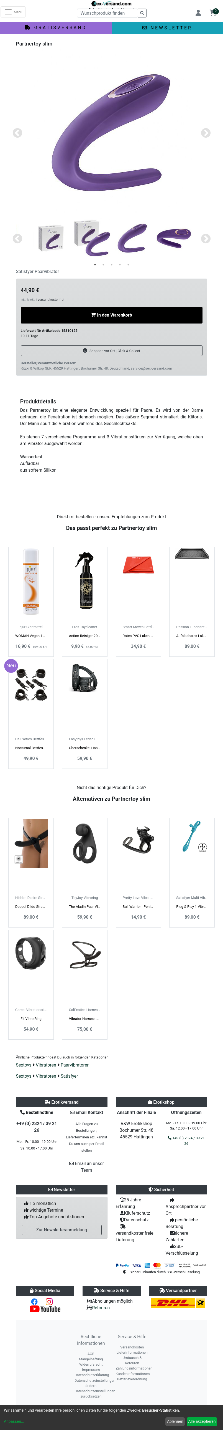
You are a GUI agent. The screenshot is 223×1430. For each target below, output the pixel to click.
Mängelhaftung (91, 1359)
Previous (17, 133)
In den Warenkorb (111, 315)
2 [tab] (103, 264)
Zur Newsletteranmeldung (61, 1229)
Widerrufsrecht (90, 1364)
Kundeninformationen (133, 1374)
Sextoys (24, 1065)
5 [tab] (128, 264)
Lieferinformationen (132, 1352)
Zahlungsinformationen (134, 1368)
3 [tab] (111, 264)
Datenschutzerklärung (92, 1375)
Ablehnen (175, 1421)
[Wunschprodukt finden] (107, 13)
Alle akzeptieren (202, 1421)
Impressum (91, 1370)
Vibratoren (46, 1065)
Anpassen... (14, 1421)
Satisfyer (69, 1076)
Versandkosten (132, 1347)
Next (205, 133)
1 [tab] (95, 264)
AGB (91, 1354)
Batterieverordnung (132, 1379)
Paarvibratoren (75, 1065)
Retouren (101, 1307)
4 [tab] (120, 264)
